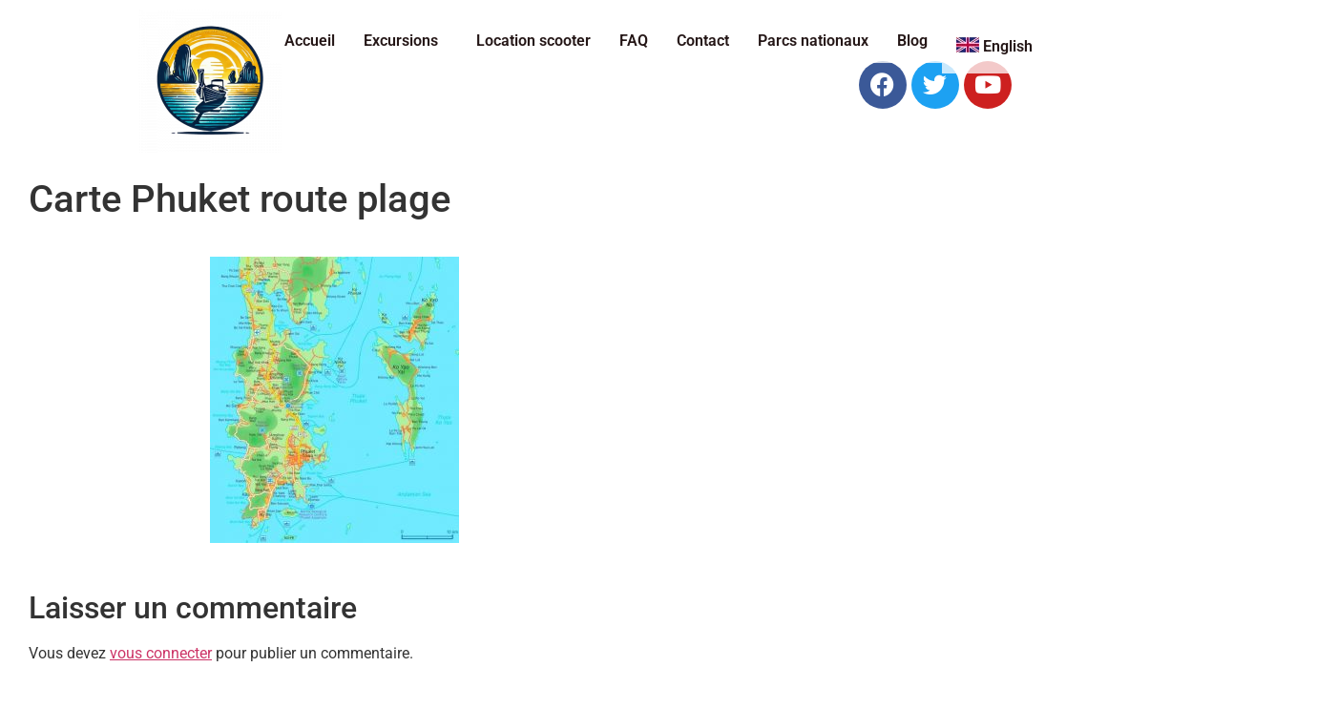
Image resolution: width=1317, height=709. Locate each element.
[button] (405, 41)
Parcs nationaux (813, 40)
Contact (703, 40)
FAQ (633, 40)
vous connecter (161, 653)
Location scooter (533, 40)
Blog (912, 40)
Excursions (401, 40)
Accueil (309, 40)
